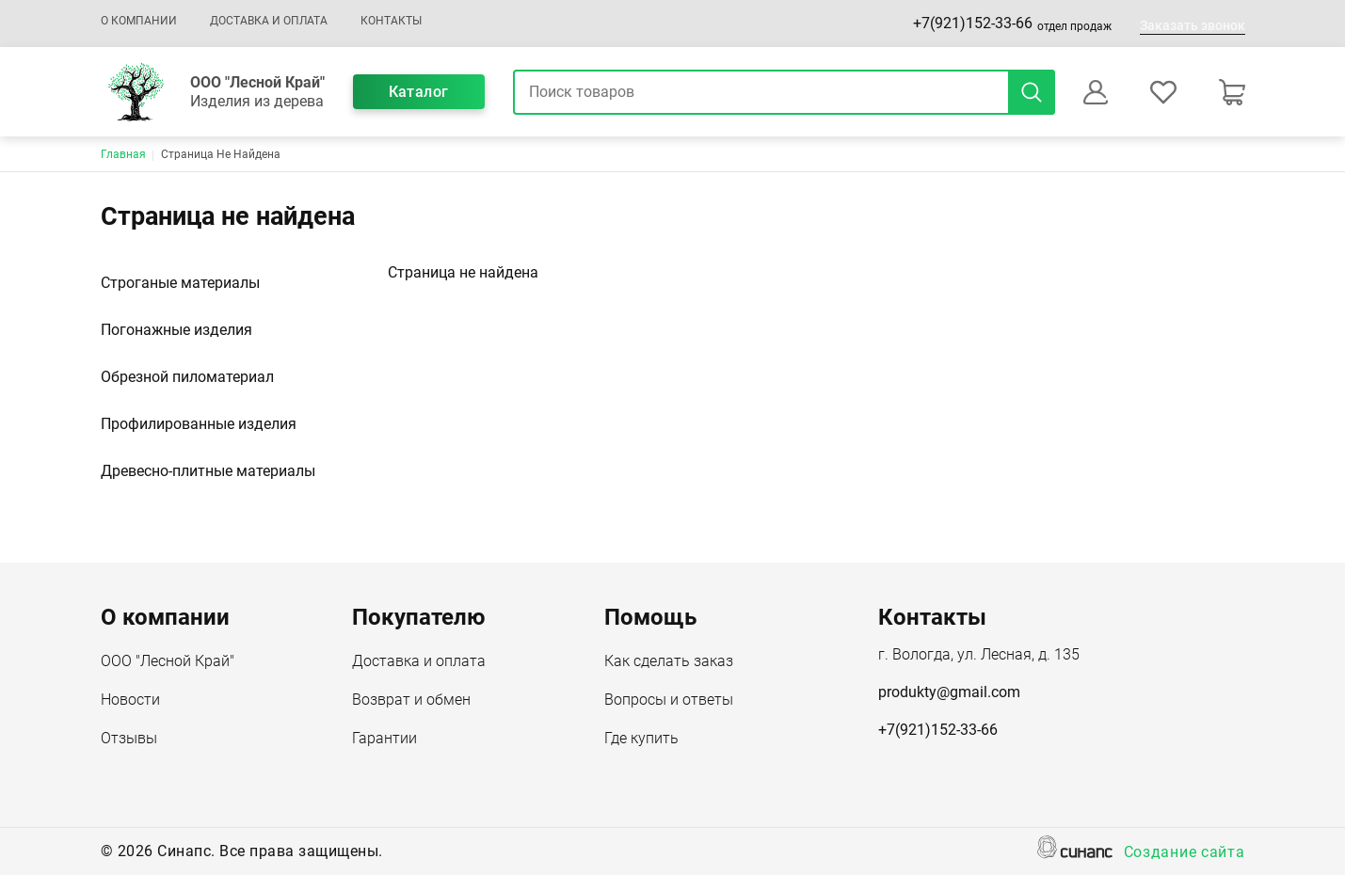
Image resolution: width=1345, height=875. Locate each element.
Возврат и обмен (411, 701)
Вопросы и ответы (668, 701)
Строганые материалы (180, 283)
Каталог (419, 92)
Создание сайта (1184, 853)
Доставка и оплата (269, 20)
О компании (139, 20)
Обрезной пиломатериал (187, 377)
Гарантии (384, 739)
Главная (123, 154)
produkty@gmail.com (949, 692)
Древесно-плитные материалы (208, 471)
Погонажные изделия (176, 330)
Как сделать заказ (668, 662)
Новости (130, 701)
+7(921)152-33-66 (973, 23)
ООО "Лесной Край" (167, 662)
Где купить (641, 739)
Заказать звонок (1192, 25)
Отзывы (129, 739)
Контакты (391, 20)
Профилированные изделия (198, 424)
